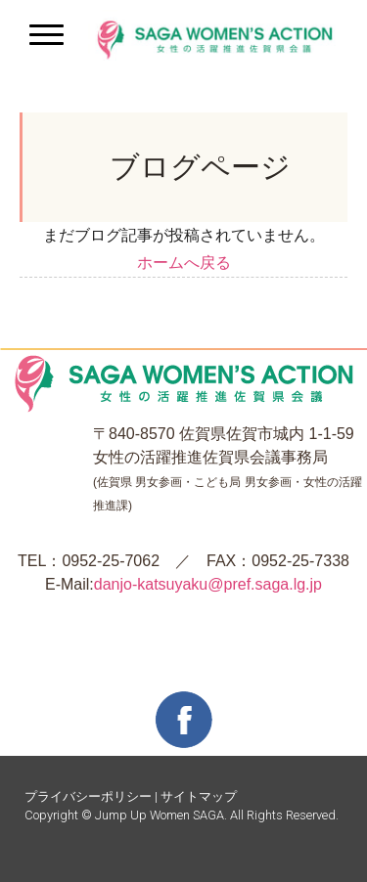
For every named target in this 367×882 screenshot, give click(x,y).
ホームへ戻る (184, 262)
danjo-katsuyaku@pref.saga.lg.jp (208, 584)
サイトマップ (199, 796)
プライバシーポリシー (88, 796)
